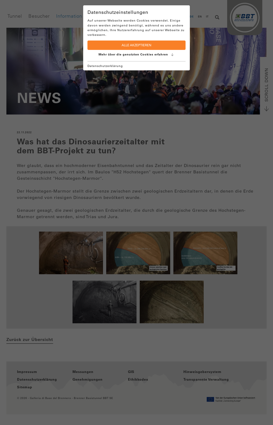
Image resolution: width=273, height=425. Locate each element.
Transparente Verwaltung (206, 379)
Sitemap (24, 387)
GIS (131, 372)
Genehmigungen (88, 379)
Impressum (27, 372)
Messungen (83, 372)
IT (207, 16)
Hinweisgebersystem (202, 372)
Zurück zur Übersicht (29, 339)
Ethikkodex (138, 379)
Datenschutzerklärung (37, 379)
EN (200, 16)
